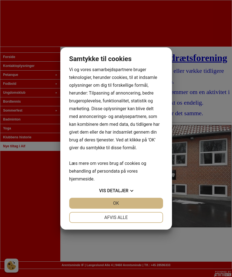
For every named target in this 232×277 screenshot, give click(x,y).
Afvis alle (116, 217)
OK (116, 203)
